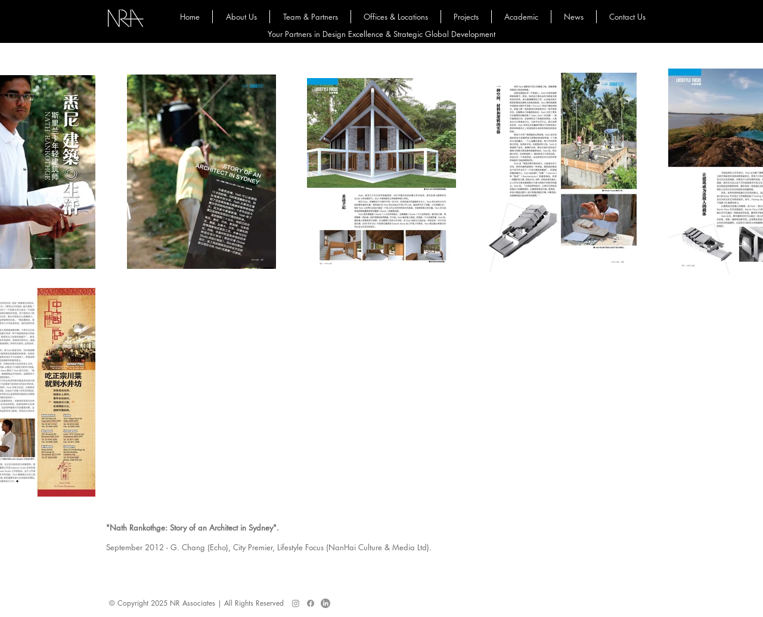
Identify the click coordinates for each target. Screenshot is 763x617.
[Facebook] (310, 603)
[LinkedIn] (325, 603)
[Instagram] (295, 603)
